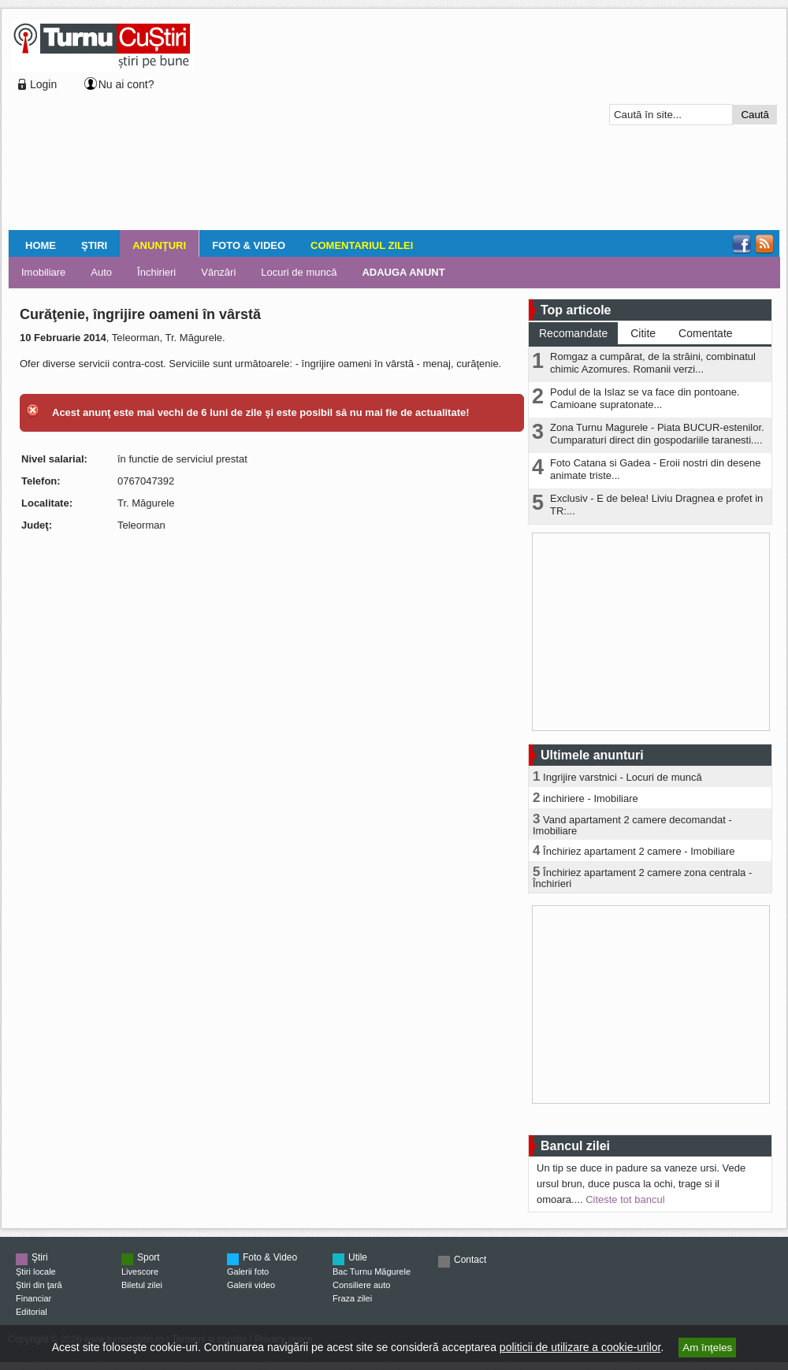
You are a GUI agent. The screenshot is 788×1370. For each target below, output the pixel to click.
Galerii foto (248, 1271)
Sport (148, 1257)
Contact (470, 1259)
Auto (101, 272)
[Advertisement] (319, 121)
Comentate (705, 333)
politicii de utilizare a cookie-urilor (580, 1347)
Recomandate (573, 333)
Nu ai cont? (126, 84)
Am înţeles (707, 1347)
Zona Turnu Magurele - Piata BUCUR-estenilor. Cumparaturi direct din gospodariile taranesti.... (657, 433)
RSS (764, 244)
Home (40, 245)
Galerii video (251, 1285)
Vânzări (218, 272)
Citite (643, 333)
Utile (357, 1257)
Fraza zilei (352, 1298)
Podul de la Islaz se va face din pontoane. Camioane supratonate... (645, 398)
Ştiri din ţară (39, 1285)
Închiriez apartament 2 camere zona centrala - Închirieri (642, 878)
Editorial (31, 1311)
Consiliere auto (361, 1285)
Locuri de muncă (298, 272)
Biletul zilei (141, 1285)
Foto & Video (248, 245)
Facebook (741, 244)
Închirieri (156, 272)
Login (43, 84)
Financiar (33, 1298)
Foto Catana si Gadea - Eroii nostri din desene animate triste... (655, 469)
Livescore (139, 1271)
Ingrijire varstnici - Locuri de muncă (622, 777)
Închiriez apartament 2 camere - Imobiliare (639, 851)
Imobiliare (43, 272)
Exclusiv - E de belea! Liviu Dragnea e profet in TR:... (656, 504)
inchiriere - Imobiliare (590, 798)
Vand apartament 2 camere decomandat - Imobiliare (632, 825)
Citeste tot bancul (624, 1199)
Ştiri (94, 245)
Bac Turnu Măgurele (372, 1271)
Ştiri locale (36, 1271)
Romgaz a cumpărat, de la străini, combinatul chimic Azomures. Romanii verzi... (653, 363)
